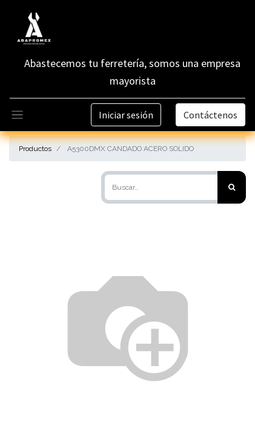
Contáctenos (210, 115)
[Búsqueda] (231, 187)
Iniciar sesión (126, 115)
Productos (35, 148)
